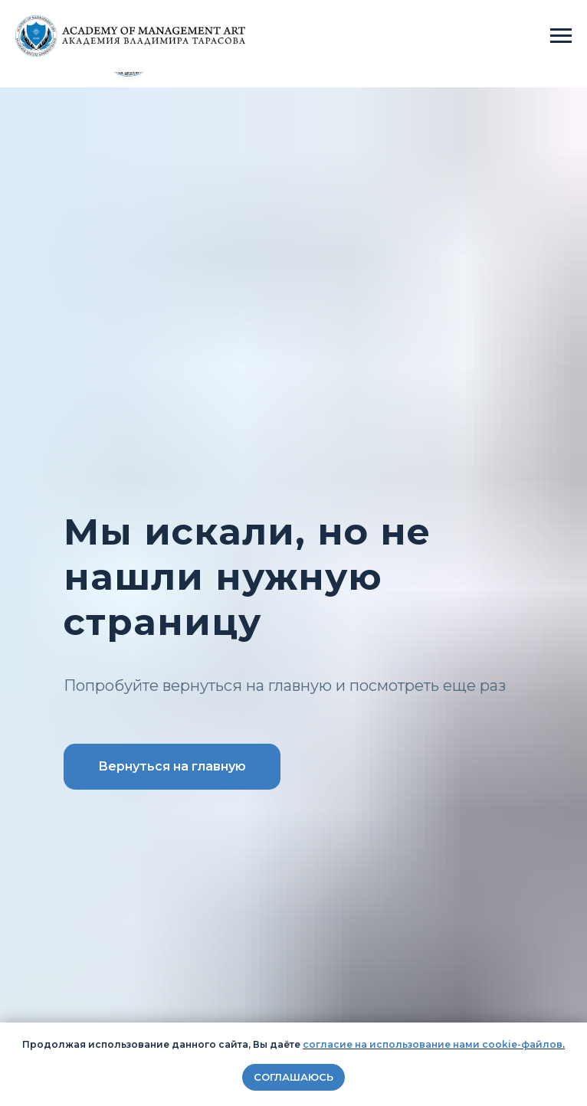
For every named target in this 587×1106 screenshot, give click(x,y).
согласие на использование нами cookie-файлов (432, 1044)
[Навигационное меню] (561, 36)
